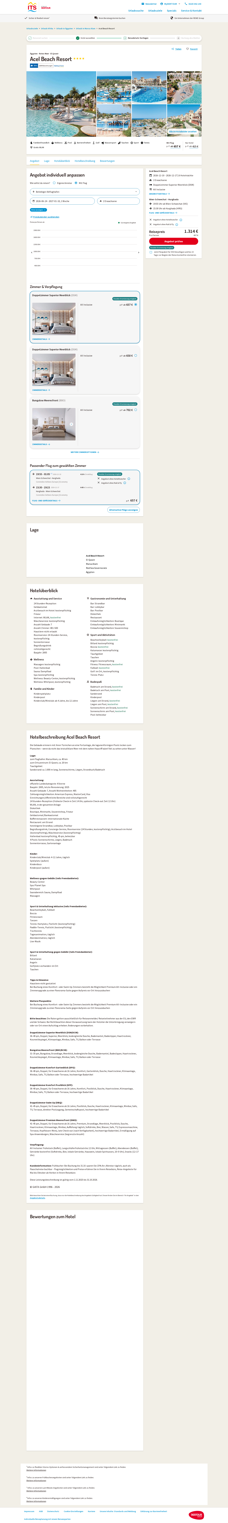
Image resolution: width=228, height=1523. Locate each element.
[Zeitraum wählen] (64, 201)
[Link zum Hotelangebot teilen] (176, 49)
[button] (114, 66)
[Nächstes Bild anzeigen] (71, 319)
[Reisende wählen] (120, 201)
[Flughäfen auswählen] (85, 191)
